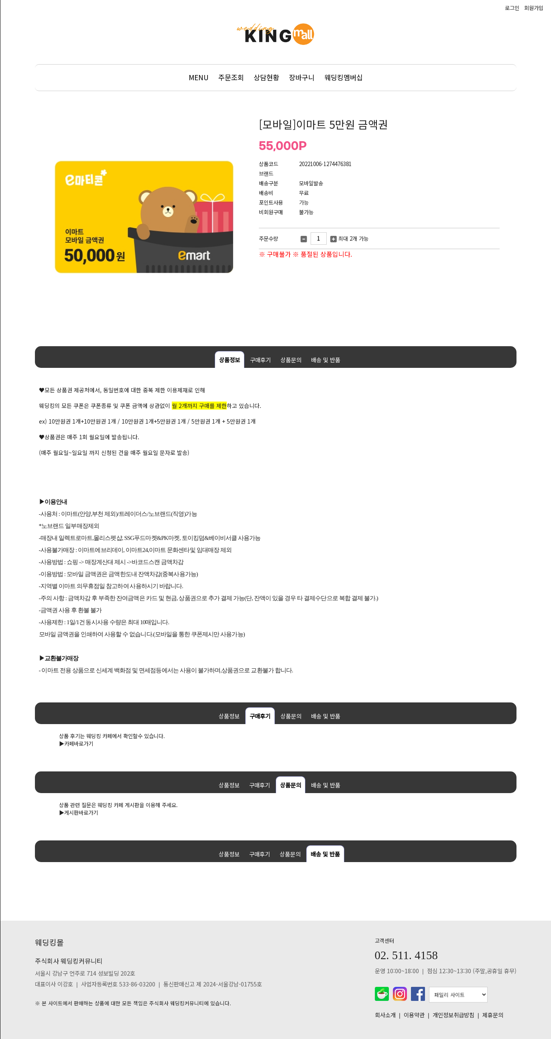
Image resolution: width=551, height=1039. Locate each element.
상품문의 (291, 359)
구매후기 (260, 359)
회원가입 (533, 8)
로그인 (512, 8)
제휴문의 (492, 1015)
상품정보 (229, 359)
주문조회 (231, 77)
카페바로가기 (78, 743)
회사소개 (385, 1015)
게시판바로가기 (81, 812)
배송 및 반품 (325, 359)
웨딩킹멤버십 (343, 77)
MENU (199, 77)
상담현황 (266, 77)
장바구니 (302, 77)
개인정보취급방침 (453, 1015)
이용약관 (414, 1015)
